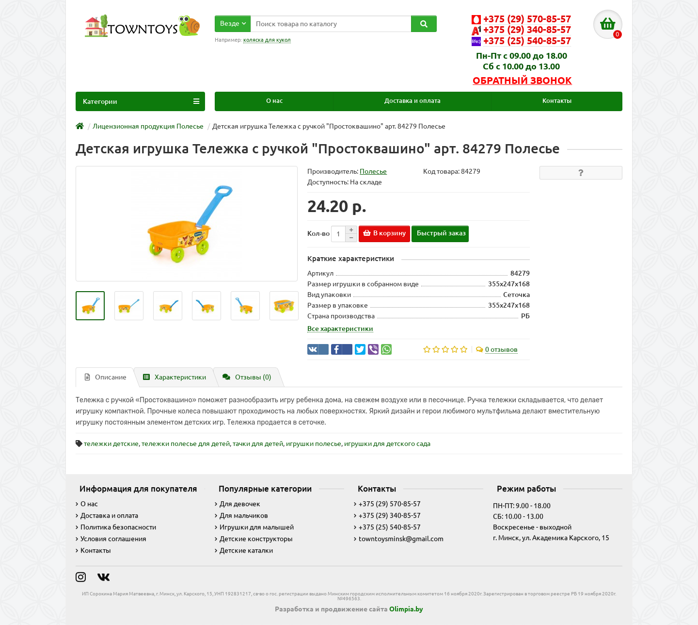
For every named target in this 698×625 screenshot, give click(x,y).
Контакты (556, 100)
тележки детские (111, 443)
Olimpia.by (406, 609)
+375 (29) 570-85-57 (387, 504)
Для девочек (237, 504)
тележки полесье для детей (186, 443)
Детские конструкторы (254, 539)
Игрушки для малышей (254, 527)
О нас (274, 100)
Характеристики (174, 377)
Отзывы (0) (246, 377)
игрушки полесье (313, 443)
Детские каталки (244, 550)
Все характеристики (340, 328)
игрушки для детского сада (387, 443)
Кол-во (318, 233)
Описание (106, 377)
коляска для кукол (267, 40)
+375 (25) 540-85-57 (387, 527)
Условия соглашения (111, 539)
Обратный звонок (522, 80)
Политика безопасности (116, 527)
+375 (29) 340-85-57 (387, 515)
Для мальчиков (241, 515)
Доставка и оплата (412, 100)
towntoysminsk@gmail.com (399, 539)
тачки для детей (258, 443)
